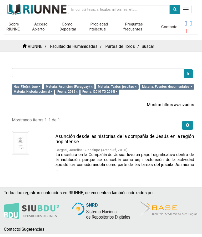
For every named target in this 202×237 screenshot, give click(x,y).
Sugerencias (33, 229)
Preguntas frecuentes (133, 27)
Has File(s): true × (27, 87)
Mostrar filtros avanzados (170, 104)
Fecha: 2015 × (67, 92)
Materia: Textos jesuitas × (117, 87)
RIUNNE (35, 46)
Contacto (169, 26)
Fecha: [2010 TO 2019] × (99, 92)
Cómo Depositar (68, 27)
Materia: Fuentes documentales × (167, 87)
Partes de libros (120, 46)
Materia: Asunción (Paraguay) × (69, 87)
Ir (188, 74)
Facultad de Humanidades (74, 46)
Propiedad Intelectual (98, 27)
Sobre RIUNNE (13, 27)
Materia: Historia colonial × (33, 92)
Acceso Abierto (40, 27)
